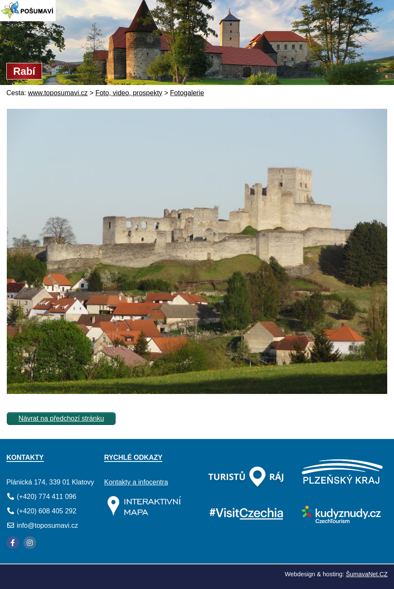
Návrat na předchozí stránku (61, 418)
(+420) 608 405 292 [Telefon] (46, 511)
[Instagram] (29, 542)
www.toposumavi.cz (58, 92)
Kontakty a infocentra (136, 482)
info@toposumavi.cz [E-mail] (47, 525)
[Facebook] (12, 542)
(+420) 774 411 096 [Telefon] (46, 496)
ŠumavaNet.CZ (367, 574)
